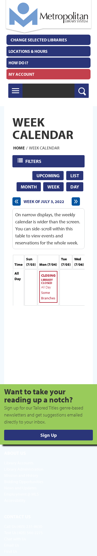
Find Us (10, 551)
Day (74, 187)
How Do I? (18, 62)
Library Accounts (19, 462)
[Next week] (76, 201)
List (74, 176)
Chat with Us (15, 538)
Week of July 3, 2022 (44, 201)
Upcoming (47, 176)
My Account (21, 74)
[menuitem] (48, 51)
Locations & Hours (28, 51)
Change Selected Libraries (39, 39)
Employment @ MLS (21, 494)
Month (29, 187)
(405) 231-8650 (29, 526)
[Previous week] (16, 201)
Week (53, 187)
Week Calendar (44, 147)
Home (19, 147)
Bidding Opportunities (23, 481)
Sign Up (48, 435)
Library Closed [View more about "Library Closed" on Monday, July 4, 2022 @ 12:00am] (47, 281)
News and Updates (20, 487)
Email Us (11, 545)
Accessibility (15, 500)
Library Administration (23, 469)
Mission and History (21, 475)
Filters (33, 161)
